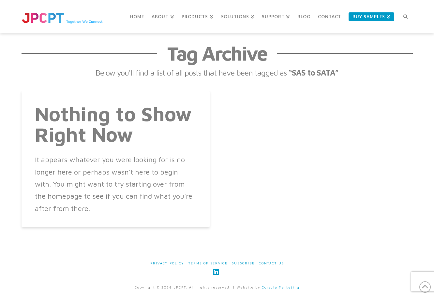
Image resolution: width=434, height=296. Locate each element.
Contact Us (271, 263)
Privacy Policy (167, 263)
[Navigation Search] (405, 16)
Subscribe (243, 263)
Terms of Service (208, 263)
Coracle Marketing (281, 287)
